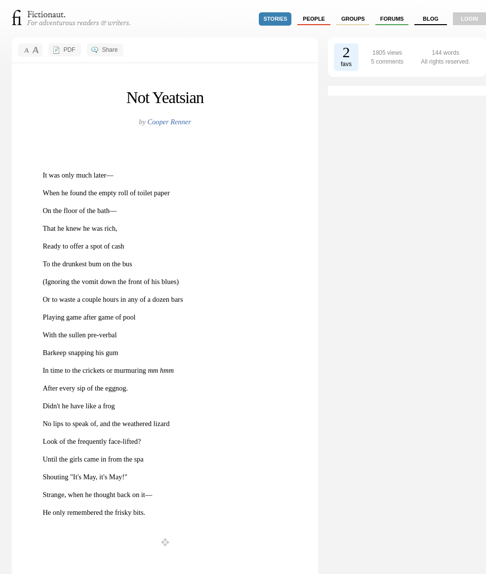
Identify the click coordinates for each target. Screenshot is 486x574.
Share (110, 49)
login (469, 19)
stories (275, 19)
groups (353, 19)
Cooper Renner (169, 122)
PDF (69, 49)
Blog (431, 19)
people (314, 19)
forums (392, 19)
